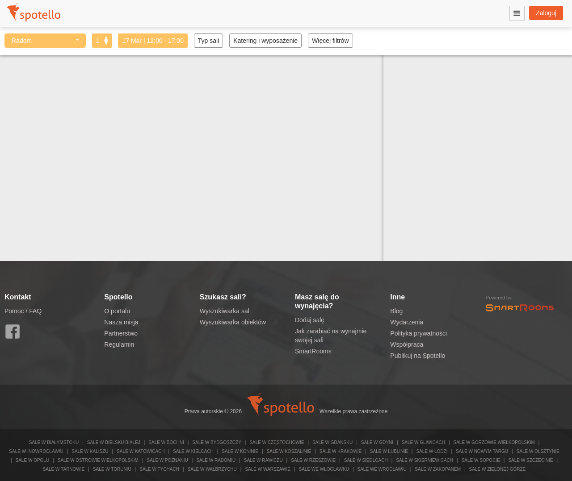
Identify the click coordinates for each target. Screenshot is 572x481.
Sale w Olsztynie (538, 451)
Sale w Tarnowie (64, 469)
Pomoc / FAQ (23, 311)
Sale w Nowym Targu (482, 451)
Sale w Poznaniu (167, 460)
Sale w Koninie (240, 451)
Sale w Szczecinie (530, 460)
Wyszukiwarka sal (224, 311)
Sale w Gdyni (377, 442)
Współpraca (406, 344)
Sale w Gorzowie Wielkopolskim (493, 442)
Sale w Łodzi (431, 451)
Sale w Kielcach (193, 451)
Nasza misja (121, 322)
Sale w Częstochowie (276, 442)
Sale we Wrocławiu (382, 469)
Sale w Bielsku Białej (113, 442)
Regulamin (119, 344)
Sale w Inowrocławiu (36, 451)
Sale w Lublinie (389, 451)
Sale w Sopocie (481, 460)
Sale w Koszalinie (289, 451)
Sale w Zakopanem (438, 469)
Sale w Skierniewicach (424, 460)
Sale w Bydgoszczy (216, 442)
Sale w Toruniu (112, 469)
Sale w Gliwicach (423, 442)
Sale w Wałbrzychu (212, 469)
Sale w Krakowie (341, 451)
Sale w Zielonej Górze (497, 469)
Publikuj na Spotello (417, 355)
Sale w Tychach (159, 469)
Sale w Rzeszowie (313, 460)
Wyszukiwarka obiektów (233, 322)
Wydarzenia (406, 322)
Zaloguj (546, 13)
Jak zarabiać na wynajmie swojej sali (330, 336)
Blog (396, 311)
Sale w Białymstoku (54, 442)
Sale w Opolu (33, 460)
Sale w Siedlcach (366, 460)
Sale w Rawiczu (263, 460)
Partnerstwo (121, 333)
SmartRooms (313, 351)
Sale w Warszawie (267, 469)
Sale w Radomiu (216, 460)
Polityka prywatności (418, 333)
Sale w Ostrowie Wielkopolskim (98, 460)
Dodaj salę (309, 319)
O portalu (117, 311)
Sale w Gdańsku (332, 442)
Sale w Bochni (166, 442)
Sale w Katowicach (140, 451)
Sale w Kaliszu (90, 451)
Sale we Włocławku (324, 469)
